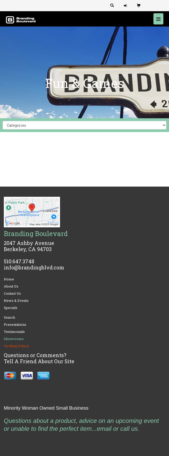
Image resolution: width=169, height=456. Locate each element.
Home (9, 279)
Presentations (15, 324)
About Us (11, 286)
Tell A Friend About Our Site (39, 361)
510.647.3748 (19, 261)
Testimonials (14, 331)
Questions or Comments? (35, 355)
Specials (10, 307)
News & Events (16, 300)
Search (9, 317)
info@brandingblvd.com (34, 267)
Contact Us (12, 293)
